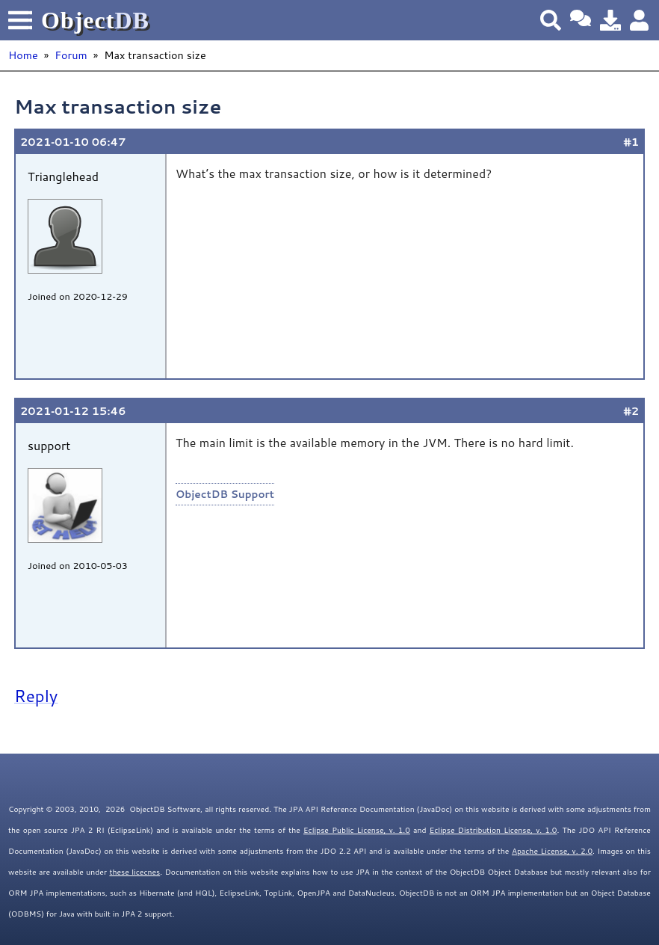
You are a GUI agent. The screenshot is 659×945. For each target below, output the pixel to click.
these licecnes (134, 871)
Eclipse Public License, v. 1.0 (356, 830)
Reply (36, 695)
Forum (71, 55)
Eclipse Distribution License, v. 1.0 (493, 830)
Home (23, 55)
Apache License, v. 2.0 (552, 851)
